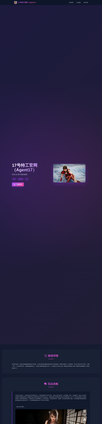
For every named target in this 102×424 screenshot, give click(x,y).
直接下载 (86, 2)
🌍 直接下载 (18, 184)
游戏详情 (71, 2)
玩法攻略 (78, 2)
